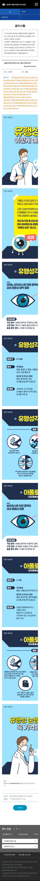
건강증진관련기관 (10, 841)
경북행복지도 (7, 834)
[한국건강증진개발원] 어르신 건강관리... (21, 796)
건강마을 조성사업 (24, 855)
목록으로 (20, 808)
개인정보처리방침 (9, 855)
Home (24, 11)
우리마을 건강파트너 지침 (17, 799)
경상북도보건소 (9, 846)
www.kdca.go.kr (15, 783)
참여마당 (5, 17)
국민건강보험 (23, 834)
